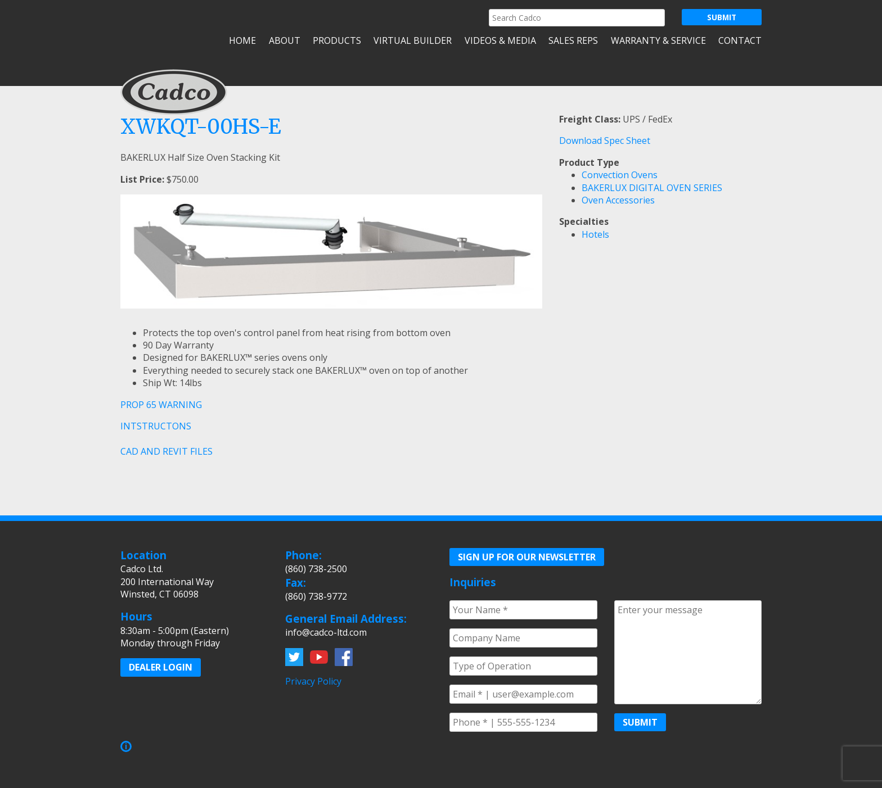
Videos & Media (500, 40)
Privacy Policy (313, 681)
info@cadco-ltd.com (326, 632)
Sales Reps (573, 40)
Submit (640, 722)
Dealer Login (160, 667)
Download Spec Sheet (604, 140)
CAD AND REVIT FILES (166, 451)
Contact (740, 40)
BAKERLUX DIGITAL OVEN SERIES (652, 188)
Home (242, 40)
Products (337, 40)
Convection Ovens (620, 175)
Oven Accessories (618, 200)
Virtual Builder (413, 40)
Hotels (595, 234)
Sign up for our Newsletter (527, 557)
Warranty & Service (658, 40)
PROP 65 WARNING (161, 404)
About (284, 40)
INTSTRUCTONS (155, 426)
